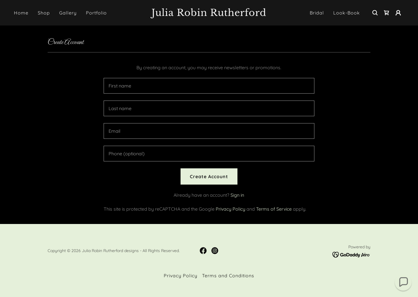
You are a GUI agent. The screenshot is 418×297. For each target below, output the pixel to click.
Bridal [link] (317, 13)
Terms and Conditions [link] (228, 275)
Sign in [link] (237, 195)
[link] (209, 14)
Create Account (209, 176)
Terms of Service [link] (274, 209)
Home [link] (21, 13)
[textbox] (209, 86)
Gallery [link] (68, 13)
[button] (398, 13)
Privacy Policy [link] (230, 209)
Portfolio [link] (96, 13)
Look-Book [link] (346, 13)
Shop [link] (44, 13)
